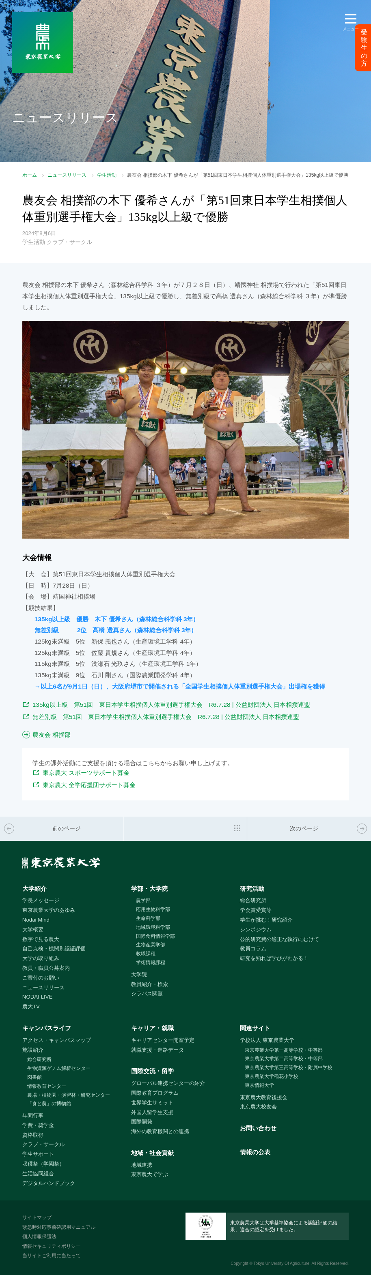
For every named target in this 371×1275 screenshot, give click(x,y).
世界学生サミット (152, 1103)
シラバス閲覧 (147, 993)
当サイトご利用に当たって (51, 1255)
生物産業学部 (150, 945)
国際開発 (141, 1122)
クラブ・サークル (43, 1144)
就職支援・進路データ (157, 1050)
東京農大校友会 (258, 1107)
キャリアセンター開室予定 (162, 1040)
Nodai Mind (36, 920)
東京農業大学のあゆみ (48, 910)
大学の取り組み (40, 958)
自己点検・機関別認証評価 (54, 949)
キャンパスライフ (46, 1028)
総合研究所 (253, 900)
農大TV (31, 1006)
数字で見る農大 (40, 939)
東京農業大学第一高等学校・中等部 (284, 1050)
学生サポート (38, 1154)
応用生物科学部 (153, 909)
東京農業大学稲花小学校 (271, 1076)
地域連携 (141, 1165)
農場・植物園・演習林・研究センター (68, 1095)
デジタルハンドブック (48, 1183)
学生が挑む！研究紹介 (266, 920)
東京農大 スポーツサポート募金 (86, 772)
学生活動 (106, 175)
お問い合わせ (258, 1128)
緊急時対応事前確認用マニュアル (58, 1227)
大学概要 (32, 929)
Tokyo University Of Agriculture (282, 1263)
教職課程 (145, 953)
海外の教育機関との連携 (160, 1131)
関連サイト (255, 1028)
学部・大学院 (149, 888)
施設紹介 (32, 1050)
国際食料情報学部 (155, 936)
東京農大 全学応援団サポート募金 (89, 784)
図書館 (34, 1077)
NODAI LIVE (37, 997)
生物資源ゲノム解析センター (59, 1068)
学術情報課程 (150, 962)
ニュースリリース (66, 175)
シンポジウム (256, 929)
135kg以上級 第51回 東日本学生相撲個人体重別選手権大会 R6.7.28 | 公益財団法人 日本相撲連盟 (171, 704)
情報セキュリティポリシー (51, 1246)
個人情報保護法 (39, 1236)
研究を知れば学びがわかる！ (274, 958)
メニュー (351, 29)
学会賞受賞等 (256, 910)
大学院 (139, 974)
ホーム (29, 175)
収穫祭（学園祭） (43, 1164)
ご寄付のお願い (40, 978)
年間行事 (32, 1115)
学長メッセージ (40, 900)
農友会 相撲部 (51, 734)
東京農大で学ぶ (149, 1174)
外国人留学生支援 (152, 1112)
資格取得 (32, 1135)
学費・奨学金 (38, 1125)
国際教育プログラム (155, 1093)
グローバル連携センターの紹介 (168, 1083)
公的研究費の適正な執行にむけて (279, 939)
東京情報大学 (259, 1085)
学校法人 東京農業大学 (267, 1040)
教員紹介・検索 (149, 984)
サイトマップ (37, 1217)
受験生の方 (364, 48)
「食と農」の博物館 (49, 1103)
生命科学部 (148, 918)
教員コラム (253, 949)
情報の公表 (255, 1152)
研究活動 (252, 888)
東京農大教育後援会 (263, 1097)
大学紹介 (34, 888)
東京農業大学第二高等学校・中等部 (284, 1058)
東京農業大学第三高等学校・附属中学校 (288, 1067)
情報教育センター (46, 1086)
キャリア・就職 (152, 1028)
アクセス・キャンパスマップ (56, 1040)
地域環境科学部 (153, 927)
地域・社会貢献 (152, 1152)
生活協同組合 (38, 1173)
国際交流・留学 (152, 1070)
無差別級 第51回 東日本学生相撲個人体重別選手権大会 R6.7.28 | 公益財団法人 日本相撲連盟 (166, 716)
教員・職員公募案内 (46, 968)
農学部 (143, 900)
